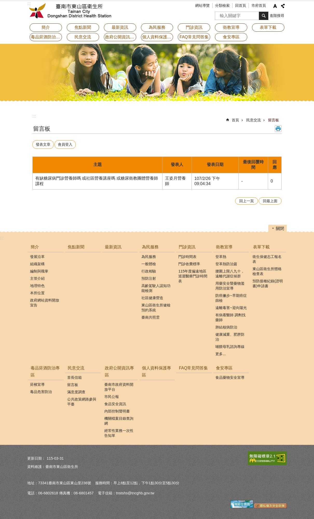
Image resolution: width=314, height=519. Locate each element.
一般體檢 (148, 263)
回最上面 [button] (270, 200)
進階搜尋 (277, 15)
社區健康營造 (152, 296)
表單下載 (261, 246)
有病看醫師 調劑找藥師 (230, 316)
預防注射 (148, 277)
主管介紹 (37, 277)
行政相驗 (148, 270)
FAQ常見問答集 (194, 37)
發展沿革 (37, 255)
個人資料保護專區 (157, 37)
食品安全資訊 (115, 403)
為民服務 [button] (157, 27)
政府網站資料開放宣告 (44, 301)
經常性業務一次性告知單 (118, 431)
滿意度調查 (76, 391)
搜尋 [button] (263, 16)
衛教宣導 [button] (231, 27)
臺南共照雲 (150, 316)
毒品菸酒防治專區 (45, 370)
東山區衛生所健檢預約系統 (155, 306)
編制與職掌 (39, 270)
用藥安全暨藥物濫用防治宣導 (229, 284)
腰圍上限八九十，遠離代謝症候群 (229, 272)
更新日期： (36, 457)
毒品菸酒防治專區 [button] (46, 37)
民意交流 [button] (82, 37)
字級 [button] (275, 6)
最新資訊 (120, 27)
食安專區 (224, 366)
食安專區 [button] (231, 37)
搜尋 (219, 14)
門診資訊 (187, 246)
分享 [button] (283, 6)
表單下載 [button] (268, 27)
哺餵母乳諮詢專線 (229, 345)
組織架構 (37, 263)
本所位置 (37, 292)
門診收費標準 (189, 263)
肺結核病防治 (226, 326)
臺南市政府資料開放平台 (118, 385)
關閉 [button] (280, 227)
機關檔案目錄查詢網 (118, 419)
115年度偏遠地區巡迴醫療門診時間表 (192, 275)
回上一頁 (246, 200)
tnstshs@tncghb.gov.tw (135, 492)
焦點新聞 (82, 27)
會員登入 (67, 144)
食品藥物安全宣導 (229, 376)
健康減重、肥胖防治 (229, 335)
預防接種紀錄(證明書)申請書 (267, 282)
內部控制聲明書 (117, 410)
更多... (220, 352)
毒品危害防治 (41, 390)
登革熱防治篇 (226, 263)
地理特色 (37, 284)
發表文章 (44, 144)
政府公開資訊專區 (119, 370)
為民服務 (150, 246)
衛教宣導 (224, 246)
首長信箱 (74, 376)
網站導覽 (202, 5)
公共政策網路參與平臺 (81, 400)
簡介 (35, 246)
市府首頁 (258, 5)
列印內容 (278, 128)
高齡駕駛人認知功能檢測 (155, 286)
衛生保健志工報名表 (267, 257)
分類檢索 (222, 5)
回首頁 (240, 5)
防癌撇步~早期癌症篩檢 (231, 296)
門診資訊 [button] (194, 27)
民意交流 (253, 120)
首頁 (235, 120)
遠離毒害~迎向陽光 (231, 306)
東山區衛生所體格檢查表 (267, 270)
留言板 (273, 120)
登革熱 (220, 255)
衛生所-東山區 (72, 11)
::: (34, 116)
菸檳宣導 (37, 383)
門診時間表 (187, 255)
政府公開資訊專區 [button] (120, 37)
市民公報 (111, 395)
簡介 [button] (46, 27)
